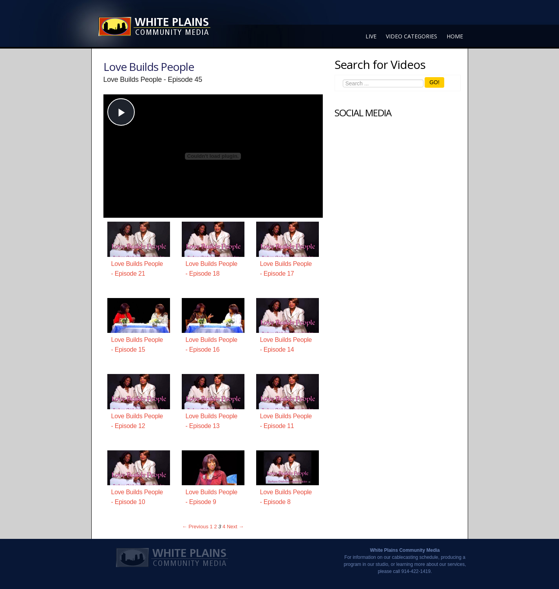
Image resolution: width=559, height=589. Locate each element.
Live (370, 36)
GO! (434, 82)
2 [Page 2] (215, 526)
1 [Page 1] (211, 526)
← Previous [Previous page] (195, 526)
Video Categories (411, 36)
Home (455, 36)
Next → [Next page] (235, 526)
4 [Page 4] (224, 526)
